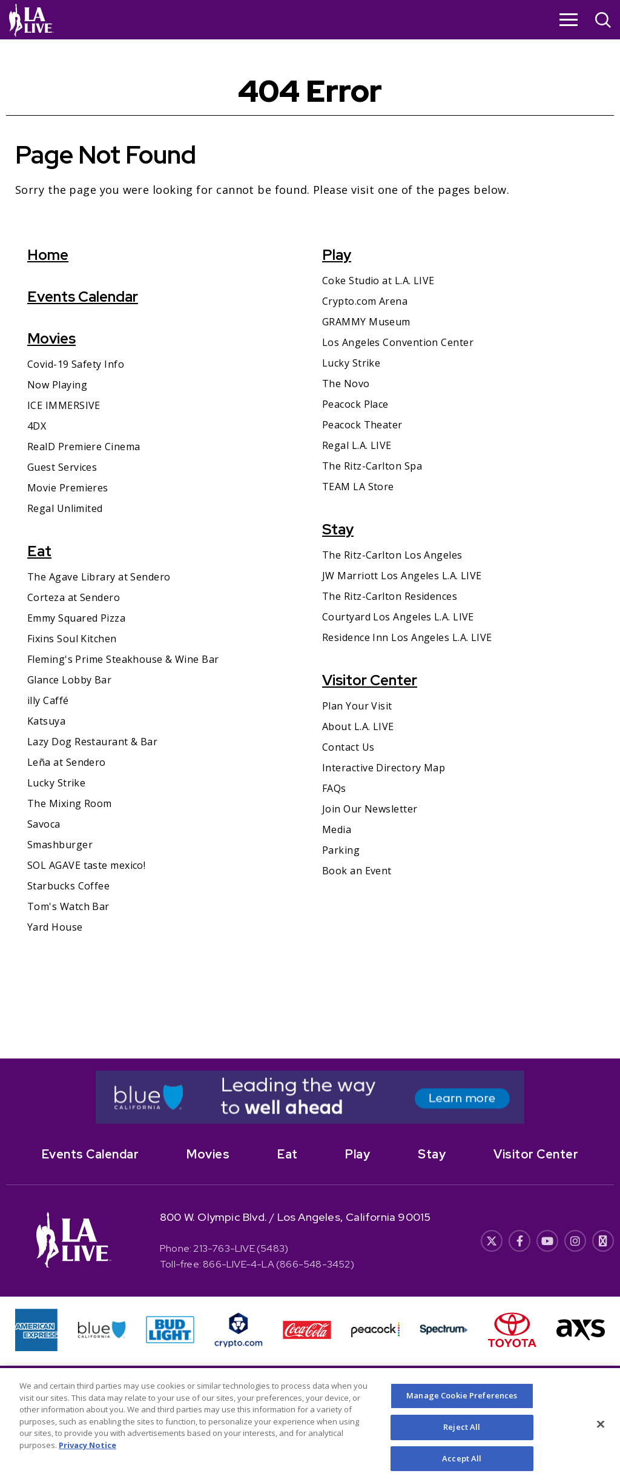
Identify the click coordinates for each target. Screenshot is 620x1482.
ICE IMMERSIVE (64, 405)
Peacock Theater (362, 424)
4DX (36, 426)
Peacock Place (355, 404)
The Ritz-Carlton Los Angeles (392, 555)
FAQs (334, 788)
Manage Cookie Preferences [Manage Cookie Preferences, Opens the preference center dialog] (461, 1409)
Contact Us (348, 747)
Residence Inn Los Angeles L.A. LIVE (407, 637)
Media (336, 829)
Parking (341, 850)
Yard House (55, 927)
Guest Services (62, 467)
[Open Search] (603, 21)
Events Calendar (82, 296)
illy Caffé (48, 700)
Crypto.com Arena (364, 301)
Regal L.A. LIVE (357, 445)
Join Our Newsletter (370, 809)
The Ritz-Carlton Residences (389, 596)
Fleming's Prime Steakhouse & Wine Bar (123, 659)
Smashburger (60, 844)
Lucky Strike (56, 782)
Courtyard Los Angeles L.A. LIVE (398, 616)
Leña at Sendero (66, 762)
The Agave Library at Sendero (99, 576)
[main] (310, 548)
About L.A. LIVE (358, 726)
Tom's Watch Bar (68, 906)
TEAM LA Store (358, 486)
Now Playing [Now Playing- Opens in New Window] (57, 384)
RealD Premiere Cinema (83, 446)
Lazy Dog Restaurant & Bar (92, 741)
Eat (39, 551)
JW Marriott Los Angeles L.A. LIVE (402, 575)
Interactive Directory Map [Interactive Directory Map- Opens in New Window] (383, 767)
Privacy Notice (87, 1458)
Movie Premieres (67, 487)
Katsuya (46, 721)
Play (336, 254)
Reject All (461, 1440)
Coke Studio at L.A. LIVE (378, 280)
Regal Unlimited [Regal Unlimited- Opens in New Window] (65, 508)
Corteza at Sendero (73, 597)
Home (47, 254)
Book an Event (357, 870)
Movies (51, 338)
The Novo (346, 383)
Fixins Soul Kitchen (72, 638)
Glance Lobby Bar (69, 679)
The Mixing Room (69, 803)
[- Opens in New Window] (310, 1097)
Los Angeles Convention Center (397, 342)
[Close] (600, 1437)
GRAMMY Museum (366, 321)
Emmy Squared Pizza (76, 618)
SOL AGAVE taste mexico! (86, 865)
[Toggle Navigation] (568, 19)
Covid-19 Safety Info (75, 364)
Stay (338, 529)
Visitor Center (369, 680)
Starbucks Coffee (68, 885)
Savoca (44, 824)
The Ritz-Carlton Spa (372, 466)
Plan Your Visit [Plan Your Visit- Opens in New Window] (357, 706)
